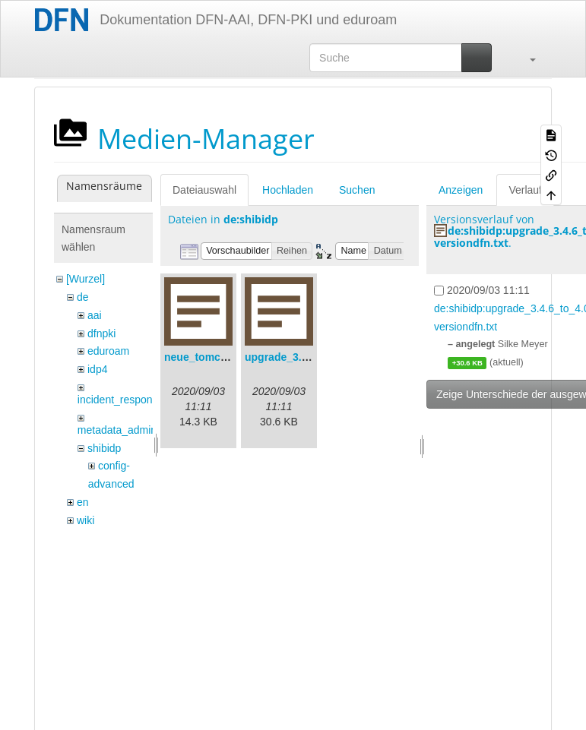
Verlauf (525, 190)
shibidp (104, 448)
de (83, 297)
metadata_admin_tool (129, 430)
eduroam (108, 351)
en (83, 502)
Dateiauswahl (204, 190)
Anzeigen (461, 190)
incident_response (121, 399)
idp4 (97, 369)
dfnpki (101, 333)
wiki (85, 520)
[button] (525, 58)
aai (94, 315)
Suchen (357, 190)
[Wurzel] (85, 279)
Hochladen (287, 190)
